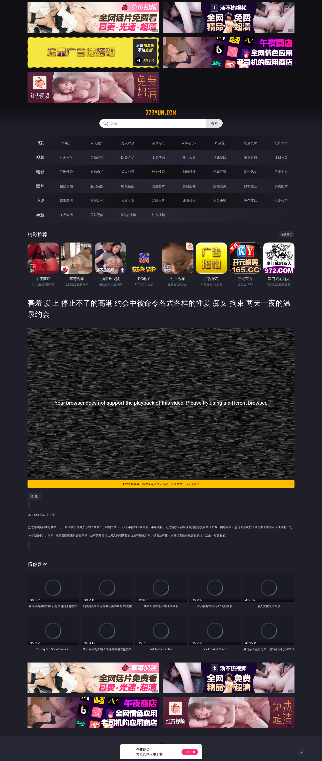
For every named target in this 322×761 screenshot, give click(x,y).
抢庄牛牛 (281, 143)
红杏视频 (158, 215)
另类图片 (281, 186)
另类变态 (281, 171)
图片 (40, 186)
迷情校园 (189, 200)
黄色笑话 (250, 200)
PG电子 (66, 143)
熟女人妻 (189, 157)
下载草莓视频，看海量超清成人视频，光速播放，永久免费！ (207, 484)
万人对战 (127, 143)
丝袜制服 (219, 157)
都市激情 (66, 200)
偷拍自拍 (97, 171)
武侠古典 (158, 200)
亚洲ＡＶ (66, 157)
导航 (40, 214)
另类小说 (219, 200)
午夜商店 (66, 215)
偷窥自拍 (66, 186)
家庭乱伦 (97, 200)
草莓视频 (97, 215)
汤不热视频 (128, 215)
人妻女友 (127, 200)
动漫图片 (158, 186)
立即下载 (190, 752)
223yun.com (161, 113)
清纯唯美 (219, 186)
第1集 (34, 496)
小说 (40, 200)
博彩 (40, 143)
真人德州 (97, 143)
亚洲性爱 (66, 171)
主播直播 (250, 157)
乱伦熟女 (250, 171)
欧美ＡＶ (127, 157)
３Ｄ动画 (158, 157)
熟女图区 (250, 186)
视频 (40, 157)
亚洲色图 (97, 186)
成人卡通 (127, 171)
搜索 (214, 123)
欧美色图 (127, 186)
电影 (40, 171)
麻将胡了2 (189, 143)
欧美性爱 (158, 171)
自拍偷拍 (97, 157)
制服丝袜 (189, 171)
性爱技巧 (281, 200)
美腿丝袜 (189, 186)
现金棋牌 (250, 143)
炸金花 (220, 143)
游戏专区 (158, 143)
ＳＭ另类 (281, 157)
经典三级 (219, 171)
